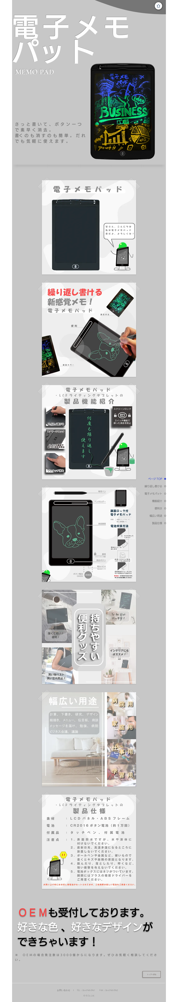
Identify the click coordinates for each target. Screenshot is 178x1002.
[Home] (158, 6)
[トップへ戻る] (152, 974)
